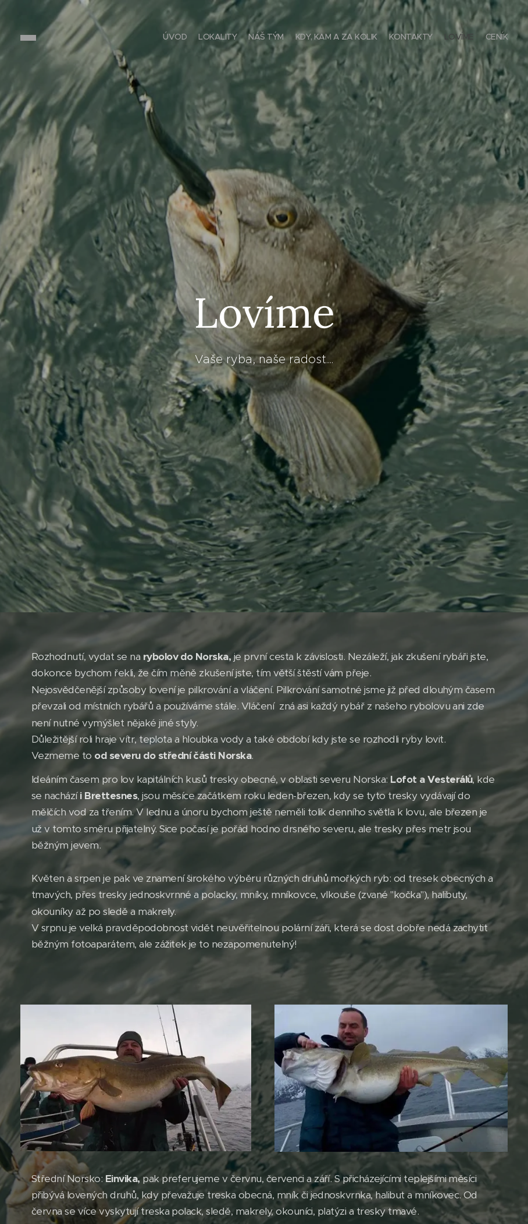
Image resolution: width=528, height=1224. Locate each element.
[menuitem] (439, 37)
